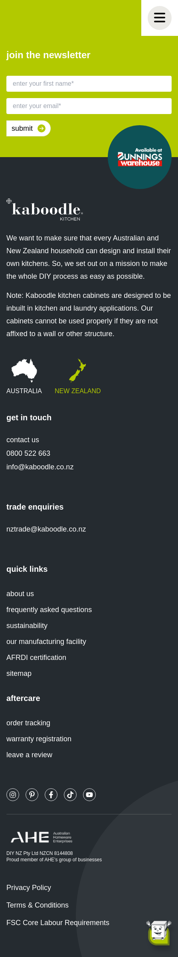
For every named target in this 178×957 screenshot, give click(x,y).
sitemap (19, 673)
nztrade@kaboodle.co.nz (46, 529)
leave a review (29, 755)
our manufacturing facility (46, 642)
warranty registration (38, 739)
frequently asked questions (49, 610)
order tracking (28, 723)
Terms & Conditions (37, 905)
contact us (22, 440)
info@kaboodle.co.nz (39, 467)
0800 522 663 (28, 453)
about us (20, 594)
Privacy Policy (28, 888)
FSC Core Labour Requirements (57, 923)
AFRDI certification (36, 658)
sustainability (26, 626)
